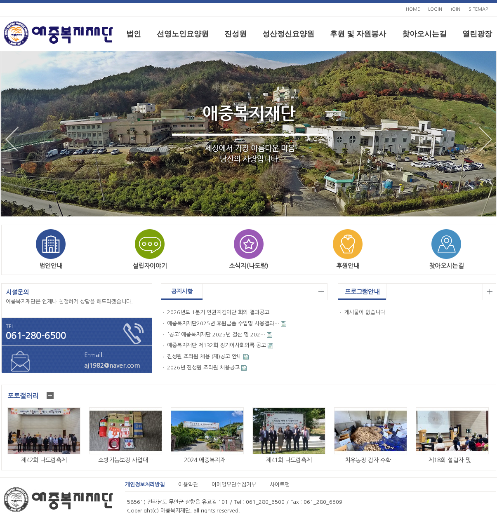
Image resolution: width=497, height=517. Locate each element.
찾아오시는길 (424, 34)
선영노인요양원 (183, 34)
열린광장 (477, 34)
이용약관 (188, 484)
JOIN (455, 9)
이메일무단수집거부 (234, 484)
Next (485, 139)
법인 (133, 34)
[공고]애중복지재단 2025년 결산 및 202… (216, 334)
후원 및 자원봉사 (358, 34)
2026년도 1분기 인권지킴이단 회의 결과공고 (218, 312)
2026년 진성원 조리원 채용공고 (203, 367)
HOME (413, 9)
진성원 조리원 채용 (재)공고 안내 (204, 356)
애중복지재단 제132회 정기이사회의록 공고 (216, 345)
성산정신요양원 (288, 34)
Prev (12, 139)
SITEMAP (478, 9)
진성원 (235, 34)
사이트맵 (280, 484)
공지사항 (182, 291)
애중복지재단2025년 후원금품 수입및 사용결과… (223, 323)
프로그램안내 (362, 292)
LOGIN (435, 9)
